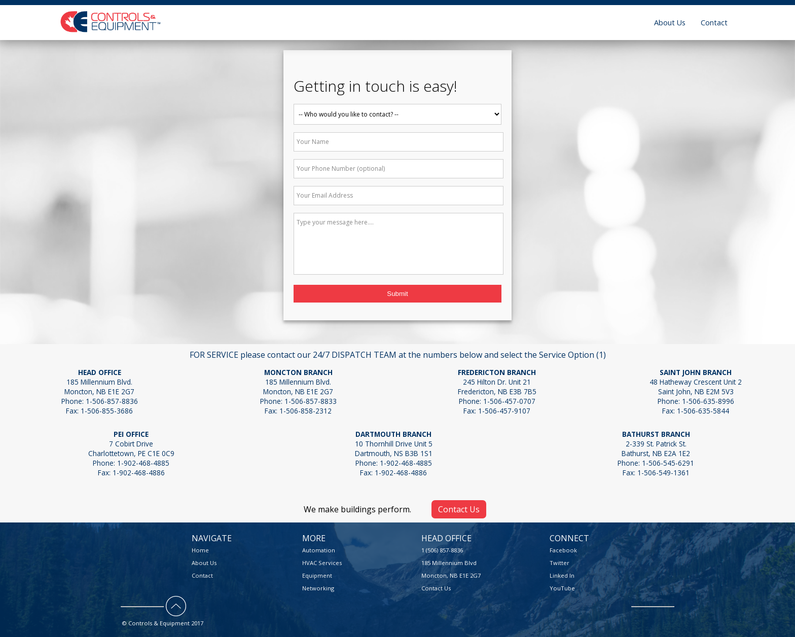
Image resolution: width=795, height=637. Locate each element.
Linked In (562, 575)
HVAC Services (322, 563)
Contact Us (459, 509)
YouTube (562, 588)
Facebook (563, 550)
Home (200, 550)
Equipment (317, 575)
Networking (318, 588)
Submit (397, 293)
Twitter (559, 563)
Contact (714, 22)
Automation (318, 550)
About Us (669, 22)
